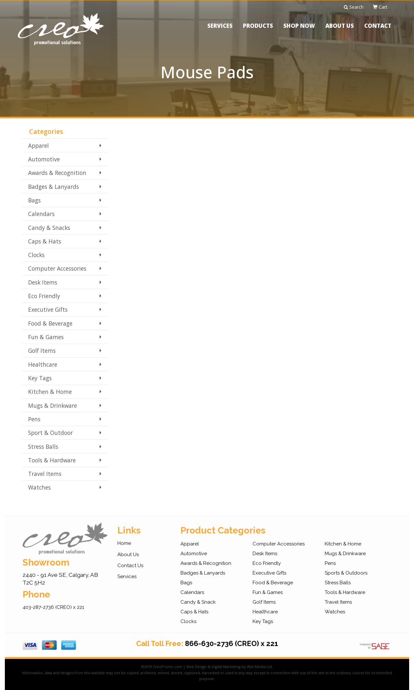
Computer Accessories (57, 268)
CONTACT (377, 30)
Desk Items (42, 282)
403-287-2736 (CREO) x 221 (53, 607)
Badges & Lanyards (53, 186)
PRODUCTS (258, 30)
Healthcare (42, 364)
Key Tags (40, 378)
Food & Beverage (50, 323)
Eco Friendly (44, 296)
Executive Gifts (48, 309)
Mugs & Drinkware (52, 405)
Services (126, 576)
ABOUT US (339, 30)
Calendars (41, 214)
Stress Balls (43, 446)
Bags (34, 200)
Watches (39, 487)
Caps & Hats (44, 241)
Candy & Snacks (49, 228)
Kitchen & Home (50, 391)
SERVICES (220, 30)
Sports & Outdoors (346, 573)
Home (124, 543)
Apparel (38, 145)
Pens (34, 419)
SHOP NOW (299, 30)
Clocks (36, 255)
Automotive (44, 159)
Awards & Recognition (57, 173)
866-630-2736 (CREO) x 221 (231, 643)
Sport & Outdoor (50, 433)
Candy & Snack (198, 602)
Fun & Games (46, 337)
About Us (128, 554)
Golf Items (42, 350)
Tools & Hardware (52, 460)
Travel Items (44, 474)
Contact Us (130, 565)
